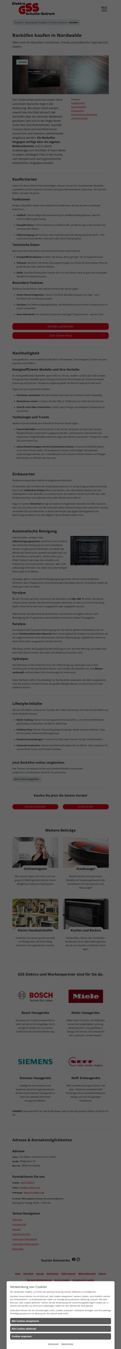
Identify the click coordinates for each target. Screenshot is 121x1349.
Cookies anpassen (22, 1336)
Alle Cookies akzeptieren (25, 1321)
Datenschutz (67, 1344)
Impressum (53, 1344)
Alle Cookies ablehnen (24, 1328)
